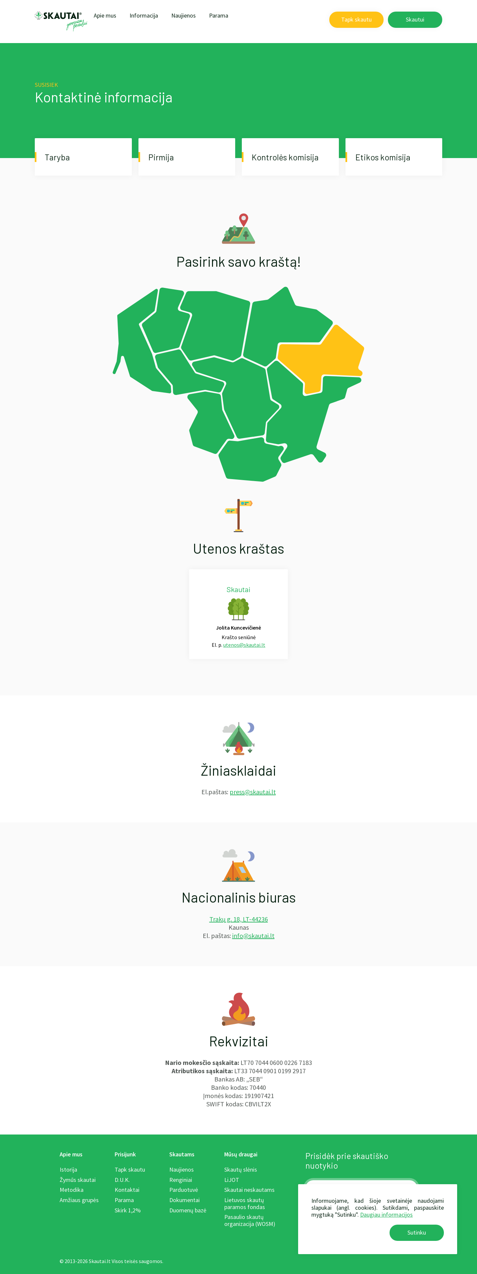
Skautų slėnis (240, 1169)
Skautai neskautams (249, 1189)
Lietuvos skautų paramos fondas (244, 1203)
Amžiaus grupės (79, 1200)
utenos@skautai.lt (244, 644)
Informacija (144, 15)
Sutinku (416, 1232)
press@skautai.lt (253, 792)
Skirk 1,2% (128, 1210)
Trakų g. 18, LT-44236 (238, 919)
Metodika (71, 1189)
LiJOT (231, 1180)
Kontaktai (127, 1189)
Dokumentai (184, 1200)
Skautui (415, 19)
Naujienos (183, 15)
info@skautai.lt (253, 935)
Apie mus (105, 15)
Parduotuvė (183, 1189)
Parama (218, 15)
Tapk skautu (356, 19)
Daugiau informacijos (386, 1214)
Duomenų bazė (187, 1210)
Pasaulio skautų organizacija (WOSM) (249, 1220)
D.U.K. (122, 1180)
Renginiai (180, 1180)
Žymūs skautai (78, 1180)
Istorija (68, 1169)
